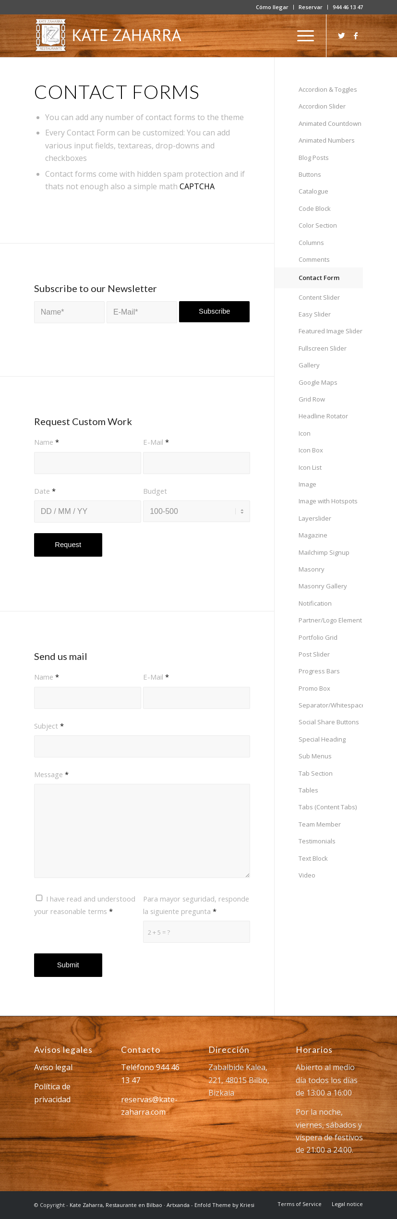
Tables (308, 790)
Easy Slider (315, 314)
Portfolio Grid (318, 637)
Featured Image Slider (330, 331)
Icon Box (311, 450)
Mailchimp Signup (324, 552)
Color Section (318, 225)
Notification (315, 603)
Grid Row (312, 399)
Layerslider (315, 518)
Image (307, 484)
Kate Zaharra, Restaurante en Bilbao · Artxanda (130, 1204)
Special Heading (322, 739)
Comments (314, 259)
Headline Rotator (323, 416)
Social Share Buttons (329, 722)
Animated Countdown (330, 123)
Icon (305, 433)
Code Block (315, 208)
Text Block (313, 858)
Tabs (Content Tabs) (328, 807)
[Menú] (301, 35)
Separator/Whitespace (331, 705)
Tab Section (316, 773)
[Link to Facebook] (356, 35)
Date (45, 491)
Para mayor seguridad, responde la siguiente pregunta (196, 905)
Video (307, 875)
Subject (49, 726)
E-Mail (156, 442)
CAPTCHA (197, 186)
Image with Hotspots (328, 501)
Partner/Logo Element (330, 620)
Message (51, 774)
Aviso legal (53, 1067)
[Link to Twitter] (341, 35)
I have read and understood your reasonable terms (84, 905)
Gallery (309, 365)
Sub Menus (315, 756)
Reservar (311, 7)
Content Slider (319, 297)
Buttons (310, 174)
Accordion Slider (322, 106)
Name (46, 442)
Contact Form (319, 277)
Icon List (310, 467)
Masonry (312, 569)
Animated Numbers (327, 140)
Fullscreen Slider (323, 348)
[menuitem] (272, 7)
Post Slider (314, 654)
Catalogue (313, 191)
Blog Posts (314, 157)
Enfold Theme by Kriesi (224, 1204)
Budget (155, 491)
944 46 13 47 (348, 7)
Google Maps (318, 382)
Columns (311, 242)
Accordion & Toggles (328, 89)
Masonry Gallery (323, 586)
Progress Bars (319, 671)
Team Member (320, 824)
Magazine (313, 535)
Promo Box (314, 688)
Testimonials (317, 841)
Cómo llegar (272, 7)
